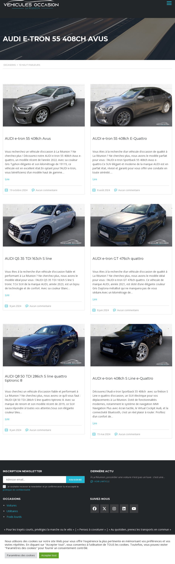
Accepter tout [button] (48, 555)
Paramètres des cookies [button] (21, 555)
